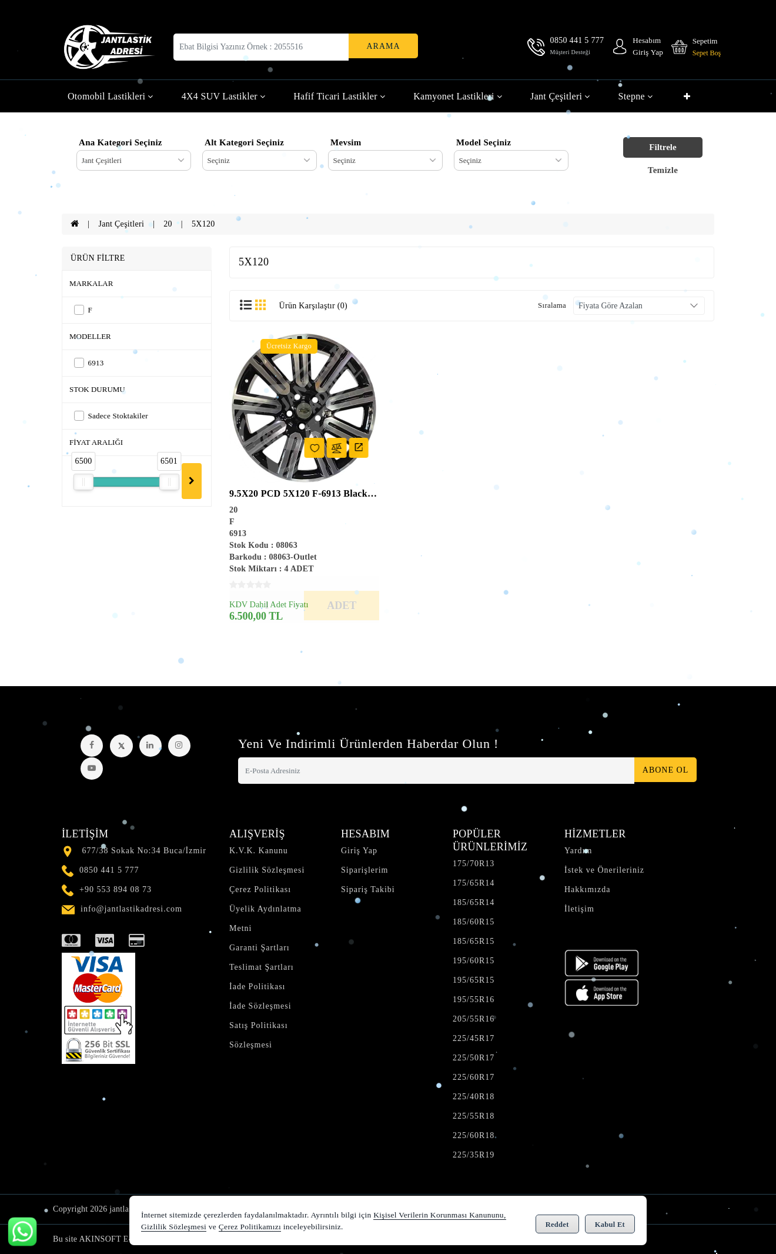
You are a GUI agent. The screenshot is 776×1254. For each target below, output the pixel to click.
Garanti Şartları (259, 947)
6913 (89, 363)
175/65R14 (473, 883)
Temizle (663, 170)
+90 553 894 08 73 (115, 889)
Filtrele (662, 147)
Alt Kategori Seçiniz (244, 142)
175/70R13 (473, 863)
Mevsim (346, 142)
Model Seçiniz (483, 142)
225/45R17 (473, 1038)
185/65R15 (473, 941)
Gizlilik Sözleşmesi (267, 870)
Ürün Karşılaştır (313, 305)
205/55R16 (473, 1018)
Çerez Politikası (260, 889)
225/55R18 (473, 1116)
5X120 (203, 223)
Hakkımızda (587, 889)
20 (167, 223)
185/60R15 (473, 921)
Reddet (557, 1222)
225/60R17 (473, 1077)
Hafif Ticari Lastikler (339, 96)
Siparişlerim (364, 870)
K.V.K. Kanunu (258, 850)
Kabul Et (610, 1222)
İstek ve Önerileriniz (604, 870)
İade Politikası (257, 986)
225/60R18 (473, 1135)
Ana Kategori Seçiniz (120, 142)
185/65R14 (473, 902)
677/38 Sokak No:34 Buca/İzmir (144, 850)
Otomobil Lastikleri (110, 96)
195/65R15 (473, 980)
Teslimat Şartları (261, 967)
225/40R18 (473, 1096)
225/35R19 (473, 1154)
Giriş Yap (359, 850)
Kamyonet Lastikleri (457, 96)
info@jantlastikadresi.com (131, 908)
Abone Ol (662, 770)
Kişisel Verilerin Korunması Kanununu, (439, 1215)
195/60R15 (473, 960)
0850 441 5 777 (109, 870)
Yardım (578, 850)
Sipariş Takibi (368, 889)
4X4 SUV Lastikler (224, 96)
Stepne (635, 96)
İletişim (579, 908)
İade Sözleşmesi (260, 1006)
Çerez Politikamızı (250, 1227)
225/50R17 (473, 1057)
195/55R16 (473, 999)
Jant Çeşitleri (560, 96)
